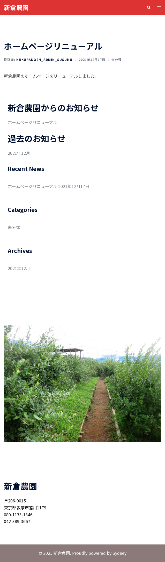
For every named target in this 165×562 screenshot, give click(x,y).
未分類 (116, 59)
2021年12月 (19, 153)
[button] (148, 7)
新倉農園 (16, 7)
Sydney (119, 553)
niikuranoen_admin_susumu (44, 59)
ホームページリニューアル (32, 122)
